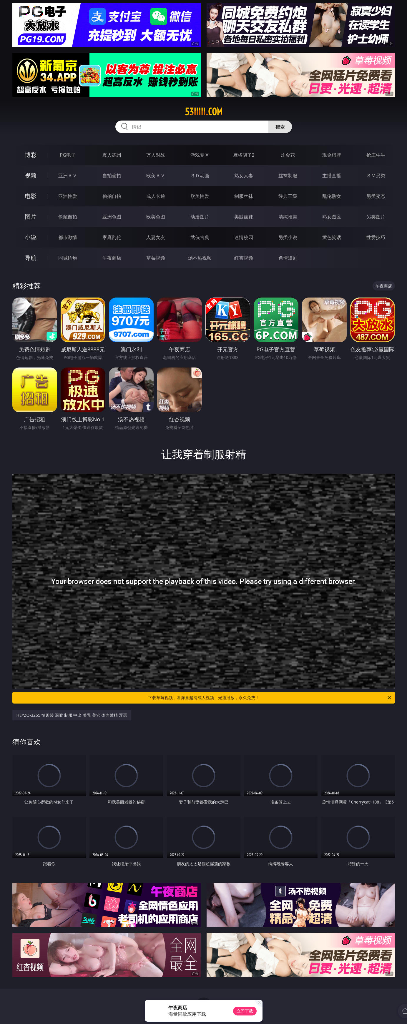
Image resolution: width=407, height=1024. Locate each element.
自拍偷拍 (111, 175)
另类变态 (375, 196)
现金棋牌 (331, 155)
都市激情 (67, 237)
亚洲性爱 (67, 196)
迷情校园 (243, 237)
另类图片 (375, 216)
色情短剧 (287, 258)
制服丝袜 (243, 196)
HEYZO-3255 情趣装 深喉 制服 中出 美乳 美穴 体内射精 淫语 (71, 715)
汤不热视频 (200, 258)
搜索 (280, 126)
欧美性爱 (199, 196)
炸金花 (288, 155)
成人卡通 (155, 196)
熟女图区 (331, 216)
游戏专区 (199, 155)
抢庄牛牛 (375, 155)
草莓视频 (155, 258)
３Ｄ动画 (199, 175)
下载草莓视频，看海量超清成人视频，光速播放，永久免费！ (270, 697)
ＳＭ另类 (375, 175)
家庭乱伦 (111, 237)
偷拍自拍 (111, 196)
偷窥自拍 (67, 216)
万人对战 (155, 155)
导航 (30, 258)
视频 (30, 175)
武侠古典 (199, 237)
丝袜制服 (287, 175)
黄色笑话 (331, 237)
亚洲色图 (111, 216)
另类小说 (287, 237)
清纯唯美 (287, 216)
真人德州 (111, 155)
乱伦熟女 (331, 196)
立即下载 (245, 1011)
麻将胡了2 (244, 155)
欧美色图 (155, 216)
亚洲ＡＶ (67, 175)
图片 (30, 216)
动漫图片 (199, 216)
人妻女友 (155, 237)
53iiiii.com (203, 112)
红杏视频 (243, 258)
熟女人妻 (243, 175)
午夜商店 (111, 258)
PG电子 (68, 155)
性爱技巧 (375, 237)
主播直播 (331, 175)
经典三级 (287, 196)
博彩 (30, 155)
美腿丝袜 (243, 216)
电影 (30, 196)
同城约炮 (67, 258)
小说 (30, 237)
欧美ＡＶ (155, 175)
